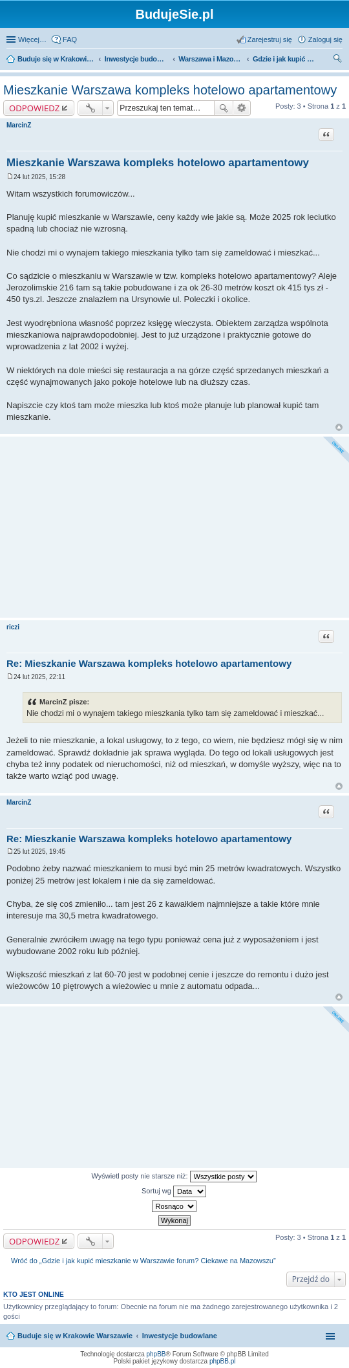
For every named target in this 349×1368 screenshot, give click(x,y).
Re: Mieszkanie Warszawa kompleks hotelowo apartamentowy (148, 663)
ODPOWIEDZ (34, 108)
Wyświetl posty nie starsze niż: (173, 1176)
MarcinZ (18, 125)
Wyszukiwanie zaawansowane (242, 108)
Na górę (339, 427)
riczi (12, 627)
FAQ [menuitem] (70, 39)
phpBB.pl (222, 1361)
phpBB (156, 1354)
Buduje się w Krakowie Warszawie (74, 1336)
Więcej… (32, 39)
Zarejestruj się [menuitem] (270, 39)
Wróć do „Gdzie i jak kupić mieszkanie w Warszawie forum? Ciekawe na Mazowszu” (143, 1261)
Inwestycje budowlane (179, 1336)
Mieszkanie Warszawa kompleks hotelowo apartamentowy (170, 90)
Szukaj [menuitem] (338, 60)
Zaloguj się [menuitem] (325, 39)
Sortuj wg (174, 1191)
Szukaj (223, 108)
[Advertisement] (174, 527)
